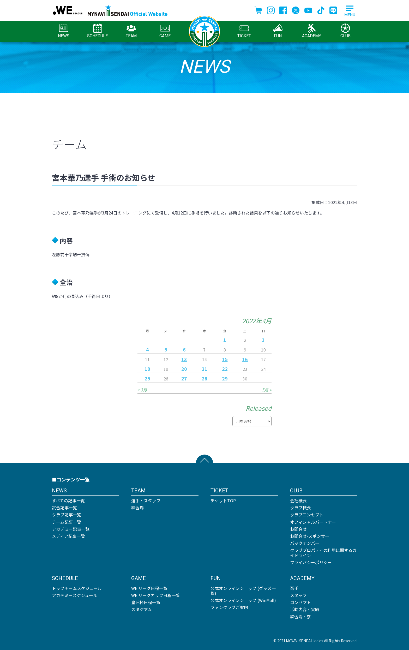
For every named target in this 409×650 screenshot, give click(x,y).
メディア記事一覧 (68, 536)
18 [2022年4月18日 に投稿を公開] (147, 368)
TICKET (244, 30)
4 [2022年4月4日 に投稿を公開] (147, 349)
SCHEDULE (97, 30)
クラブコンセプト (306, 514)
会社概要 (298, 500)
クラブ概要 (300, 507)
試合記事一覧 (64, 507)
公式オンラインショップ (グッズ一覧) (243, 590)
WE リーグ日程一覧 (149, 588)
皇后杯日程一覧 (145, 602)
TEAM (131, 30)
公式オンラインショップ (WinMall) (243, 600)
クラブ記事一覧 (66, 514)
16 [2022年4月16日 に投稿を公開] (245, 359)
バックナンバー (304, 543)
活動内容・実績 (304, 609)
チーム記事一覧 (66, 522)
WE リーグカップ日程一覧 (155, 595)
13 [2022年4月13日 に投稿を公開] (184, 359)
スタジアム (141, 609)
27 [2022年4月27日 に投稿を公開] (184, 378)
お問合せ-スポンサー (309, 536)
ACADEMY (311, 30)
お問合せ (298, 529)
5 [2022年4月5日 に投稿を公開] (165, 349)
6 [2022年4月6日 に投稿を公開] (184, 349)
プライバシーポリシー (311, 562)
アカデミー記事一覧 (70, 529)
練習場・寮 (300, 616)
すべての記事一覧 (68, 500)
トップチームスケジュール (77, 588)
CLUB (345, 30)
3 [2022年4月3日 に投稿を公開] (263, 339)
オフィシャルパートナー (313, 522)
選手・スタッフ (145, 500)
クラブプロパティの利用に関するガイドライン (323, 552)
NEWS (63, 30)
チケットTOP (223, 500)
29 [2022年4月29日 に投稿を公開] (225, 378)
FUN (277, 30)
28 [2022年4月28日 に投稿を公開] (204, 378)
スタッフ (298, 595)
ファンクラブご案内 (229, 607)
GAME (165, 30)
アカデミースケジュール (74, 595)
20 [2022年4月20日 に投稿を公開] (184, 368)
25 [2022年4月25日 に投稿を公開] (147, 378)
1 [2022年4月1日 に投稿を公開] (224, 339)
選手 (294, 588)
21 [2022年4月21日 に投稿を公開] (204, 368)
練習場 (137, 507)
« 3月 (142, 389)
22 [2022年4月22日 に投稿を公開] (225, 368)
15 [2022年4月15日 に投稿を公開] (225, 359)
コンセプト (300, 602)
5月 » (267, 389)
